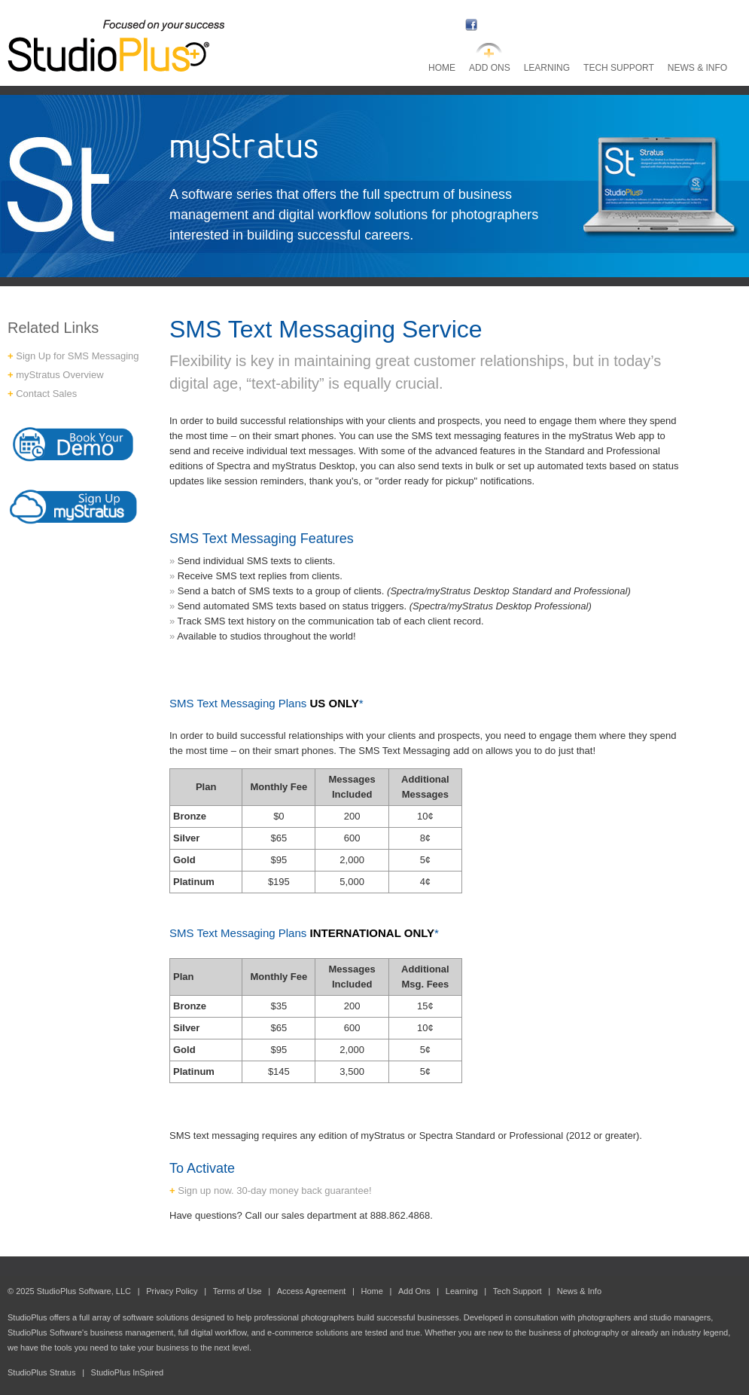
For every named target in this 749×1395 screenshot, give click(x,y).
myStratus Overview (59, 374)
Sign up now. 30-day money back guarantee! (274, 1190)
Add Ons (489, 68)
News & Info (697, 68)
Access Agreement (311, 1291)
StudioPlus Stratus (42, 1372)
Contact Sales (46, 393)
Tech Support (618, 68)
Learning (547, 68)
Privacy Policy (171, 1291)
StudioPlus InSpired (127, 1372)
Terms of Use (237, 1291)
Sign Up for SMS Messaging (77, 356)
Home (441, 68)
